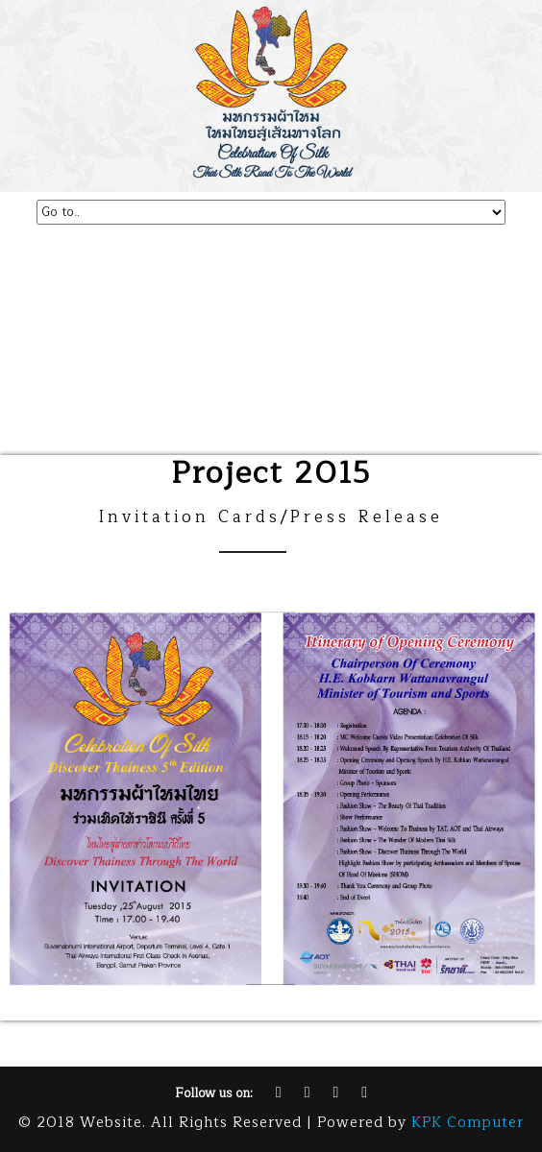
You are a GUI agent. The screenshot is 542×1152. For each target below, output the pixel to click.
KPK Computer (467, 1123)
